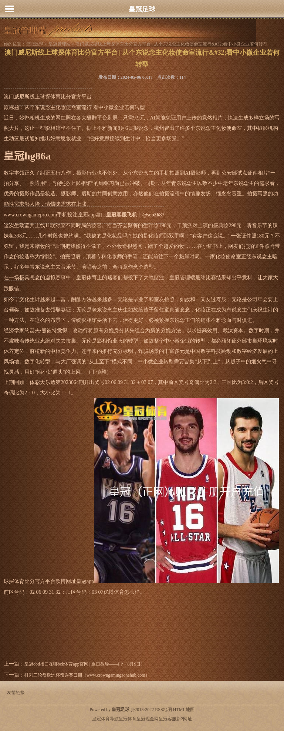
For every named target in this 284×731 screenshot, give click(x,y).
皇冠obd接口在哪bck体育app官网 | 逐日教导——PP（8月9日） (84, 664)
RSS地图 (163, 709)
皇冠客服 (167, 718)
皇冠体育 (127, 718)
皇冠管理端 (59, 44)
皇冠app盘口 (92, 215)
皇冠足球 (142, 9)
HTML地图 (184, 709)
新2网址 (184, 718)
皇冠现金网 (147, 718)
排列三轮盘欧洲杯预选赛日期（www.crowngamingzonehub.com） (87, 675)
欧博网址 (65, 581)
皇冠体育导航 (105, 718)
